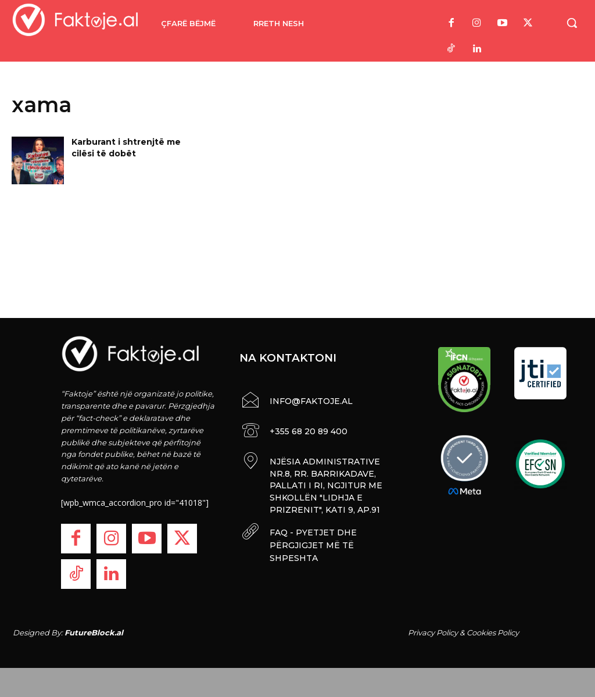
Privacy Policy (433, 632)
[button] (571, 22)
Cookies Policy (493, 632)
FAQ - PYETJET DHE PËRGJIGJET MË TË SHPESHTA (311, 537)
